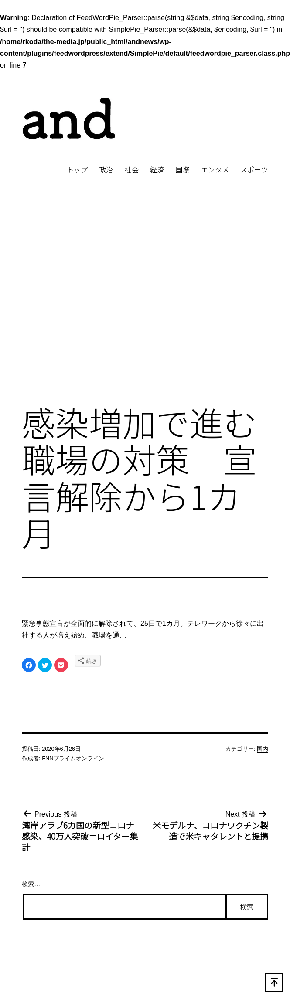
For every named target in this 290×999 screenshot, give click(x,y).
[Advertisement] (82, 304)
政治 (106, 169)
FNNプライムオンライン (73, 758)
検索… (31, 884)
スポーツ (254, 169)
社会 (132, 169)
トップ (77, 169)
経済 (157, 169)
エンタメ (215, 169)
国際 (182, 169)
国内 (262, 749)
